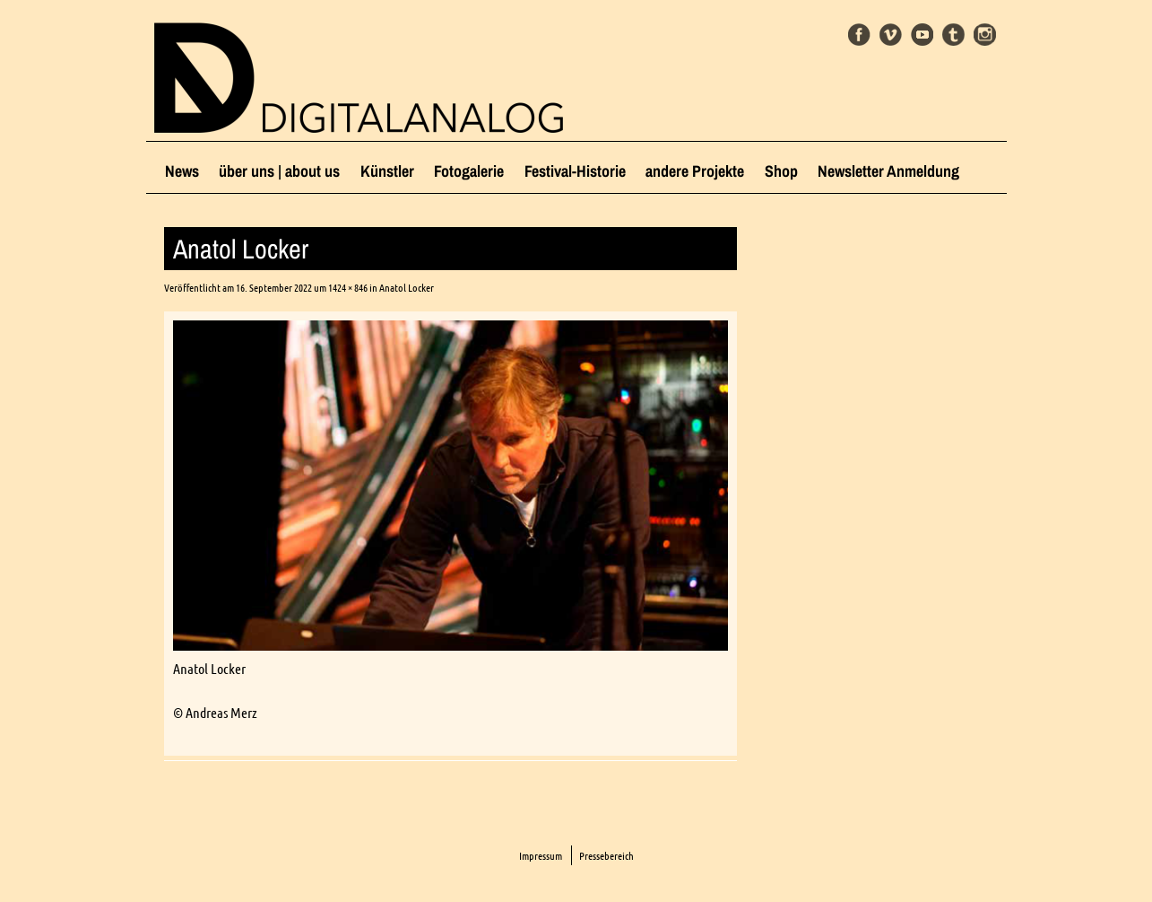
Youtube (922, 34)
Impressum (540, 856)
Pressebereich (606, 856)
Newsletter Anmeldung (888, 171)
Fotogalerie (469, 171)
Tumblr (953, 34)
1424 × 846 (348, 287)
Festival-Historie (575, 171)
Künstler (387, 171)
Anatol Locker (406, 287)
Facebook (859, 34)
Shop (781, 171)
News (182, 171)
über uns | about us (279, 171)
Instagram (985, 34)
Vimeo (890, 34)
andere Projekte (694, 171)
